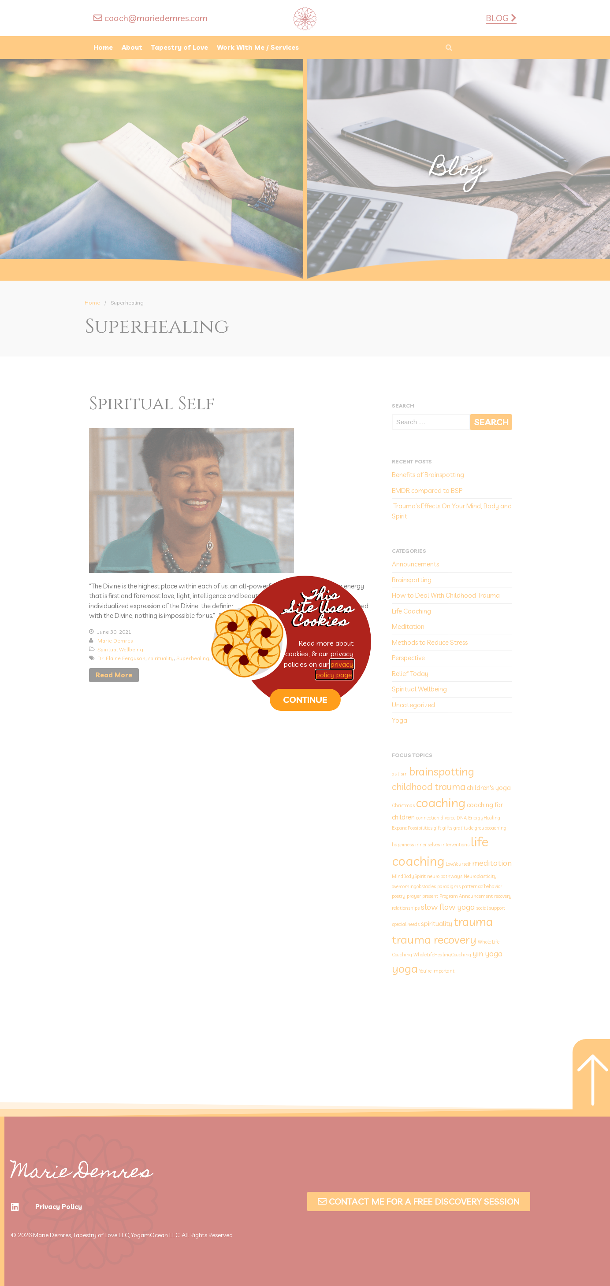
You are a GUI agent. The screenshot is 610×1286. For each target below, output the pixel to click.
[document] (305, 643)
